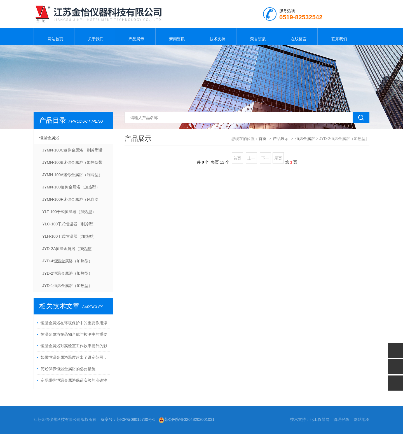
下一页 (265, 160)
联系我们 (338, 36)
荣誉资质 (256, 36)
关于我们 (94, 36)
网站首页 (54, 36)
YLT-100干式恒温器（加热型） (69, 211)
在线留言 (297, 36)
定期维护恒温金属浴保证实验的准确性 (74, 380)
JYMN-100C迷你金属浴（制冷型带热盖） (72, 152)
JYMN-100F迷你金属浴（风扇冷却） (70, 201)
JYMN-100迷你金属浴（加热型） (71, 187)
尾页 (278, 158)
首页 (262, 138)
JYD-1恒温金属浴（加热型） (67, 285)
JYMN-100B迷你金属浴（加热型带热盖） (72, 164)
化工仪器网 (319, 419)
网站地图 (361, 419)
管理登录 (341, 419)
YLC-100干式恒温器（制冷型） (69, 224)
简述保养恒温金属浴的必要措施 (68, 369)
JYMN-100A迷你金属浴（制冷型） (72, 174)
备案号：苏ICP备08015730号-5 (128, 419)
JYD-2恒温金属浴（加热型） (67, 273)
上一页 (251, 160)
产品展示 (135, 36)
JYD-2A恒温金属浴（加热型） (68, 248)
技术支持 (216, 36)
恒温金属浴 (49, 138)
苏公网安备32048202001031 (186, 419)
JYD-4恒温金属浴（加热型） (67, 261)
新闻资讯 (176, 36)
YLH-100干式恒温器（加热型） (69, 236)
